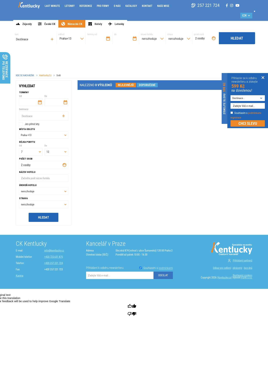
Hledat (237, 38)
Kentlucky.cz (45, 75)
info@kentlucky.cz (54, 250)
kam (16, 34)
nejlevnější (126, 85)
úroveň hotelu (147, 34)
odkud (61, 34)
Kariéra (19, 275)
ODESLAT (163, 275)
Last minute (52, 5)
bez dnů (248, 267)
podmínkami (166, 268)
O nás (117, 5)
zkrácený (237, 267)
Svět (59, 75)
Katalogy (131, 5)
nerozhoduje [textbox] (149, 38)
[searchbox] (36, 39)
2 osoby (200, 38)
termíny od (92, 34)
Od (20, 96)
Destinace (23, 109)
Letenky (70, 5)
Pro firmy (103, 5)
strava (170, 34)
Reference (85, 5)
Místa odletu (27, 129)
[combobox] (35, 38)
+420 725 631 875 (53, 256)
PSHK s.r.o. (246, 277)
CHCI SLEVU (247, 123)
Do (46, 96)
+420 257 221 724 (53, 263)
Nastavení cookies (242, 275)
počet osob (199, 34)
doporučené (147, 85)
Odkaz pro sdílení (222, 267)
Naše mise (163, 5)
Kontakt (147, 5)
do (115, 34)
